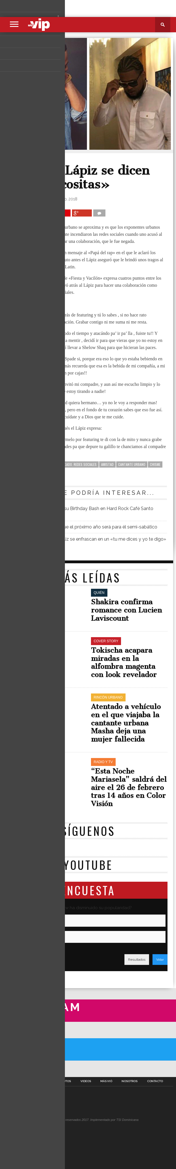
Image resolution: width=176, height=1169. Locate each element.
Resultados (136, 960)
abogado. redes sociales (78, 464)
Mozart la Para (51, 470)
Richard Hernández (32, 199)
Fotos (66, 1081)
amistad (107, 464)
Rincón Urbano (33, 160)
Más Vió (106, 1081)
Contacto (155, 1081)
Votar (160, 960)
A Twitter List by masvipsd (19, 1069)
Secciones (44, 1081)
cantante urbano (131, 464)
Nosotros (129, 1081)
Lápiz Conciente (22, 470)
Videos (85, 1081)
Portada (19, 1081)
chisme (155, 464)
